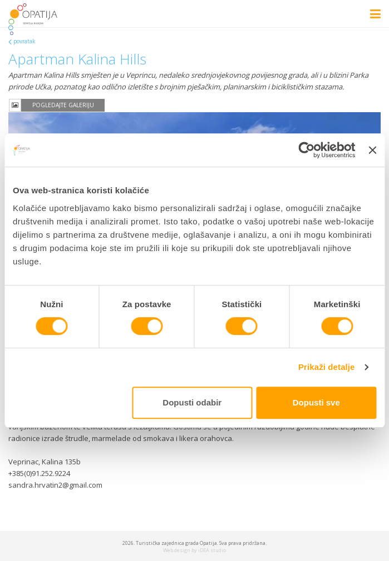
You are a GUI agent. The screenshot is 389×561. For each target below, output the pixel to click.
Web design (176, 550)
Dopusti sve (316, 402)
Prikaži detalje (326, 367)
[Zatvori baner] (372, 150)
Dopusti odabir (192, 402)
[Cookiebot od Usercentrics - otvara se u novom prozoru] (307, 150)
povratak (24, 41)
